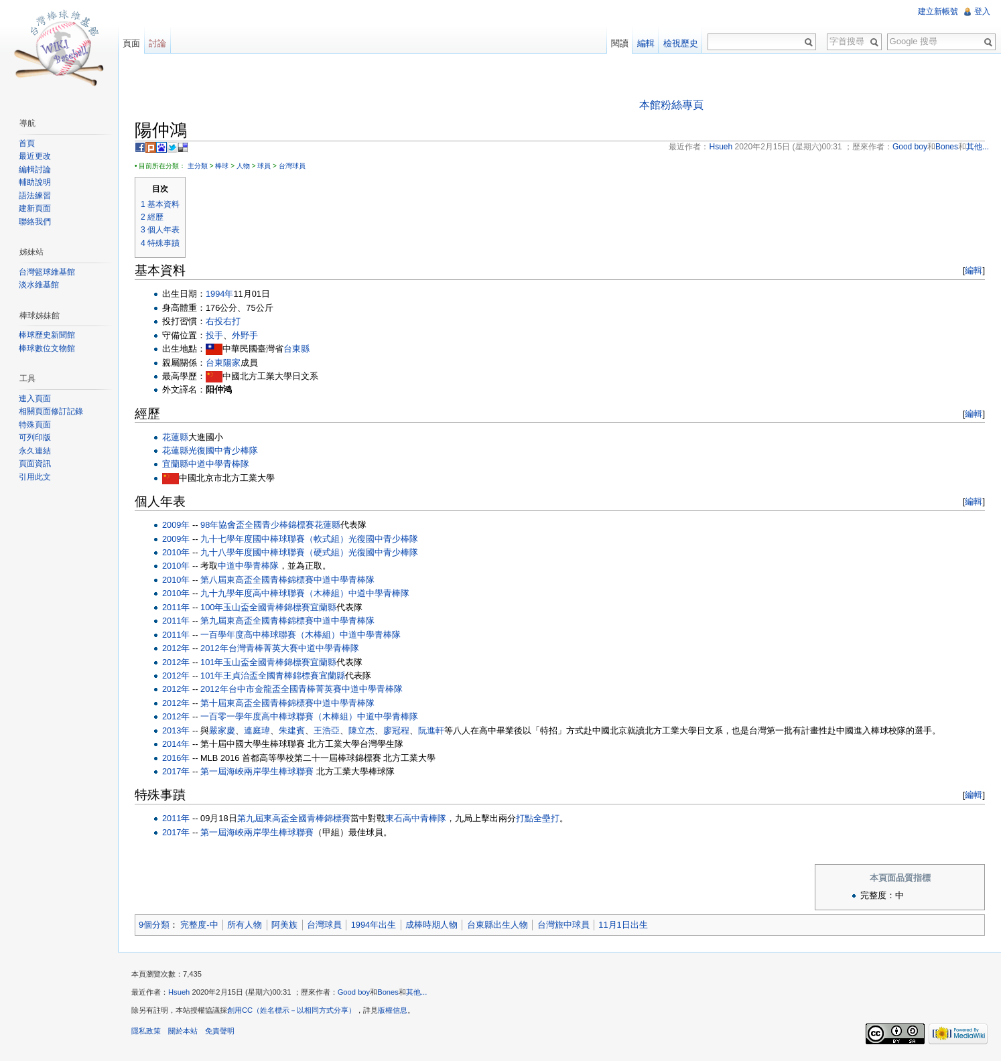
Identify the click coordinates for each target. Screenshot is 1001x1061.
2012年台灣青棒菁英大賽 (248, 648)
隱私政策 (146, 1031)
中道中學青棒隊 (218, 464)
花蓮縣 (175, 437)
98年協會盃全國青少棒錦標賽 (257, 525)
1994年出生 (373, 925)
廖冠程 (396, 730)
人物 (243, 165)
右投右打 (223, 321)
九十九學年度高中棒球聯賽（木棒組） (274, 593)
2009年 (176, 525)
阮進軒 (431, 730)
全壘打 (546, 818)
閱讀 (619, 43)
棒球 (221, 165)
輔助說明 (35, 182)
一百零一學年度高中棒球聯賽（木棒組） (278, 716)
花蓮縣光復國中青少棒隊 (210, 450)
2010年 (176, 552)
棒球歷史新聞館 (47, 335)
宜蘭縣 (175, 464)
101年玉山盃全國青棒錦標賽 (255, 662)
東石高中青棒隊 (415, 818)
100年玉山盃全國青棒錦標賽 (255, 607)
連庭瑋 (257, 730)
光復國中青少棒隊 (383, 539)
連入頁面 (35, 398)
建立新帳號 (938, 11)
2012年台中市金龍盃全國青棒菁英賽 (270, 689)
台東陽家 (223, 363)
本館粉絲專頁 (671, 105)
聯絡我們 (35, 221)
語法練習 (35, 195)
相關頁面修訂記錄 (51, 411)
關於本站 (183, 1031)
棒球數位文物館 (47, 348)
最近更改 (35, 156)
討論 (157, 43)
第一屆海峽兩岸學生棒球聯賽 (257, 771)
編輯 (973, 270)
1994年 (219, 294)
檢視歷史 (680, 43)
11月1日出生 (622, 925)
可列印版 (35, 437)
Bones (388, 992)
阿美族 (284, 925)
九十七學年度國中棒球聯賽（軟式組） (274, 539)
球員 (264, 165)
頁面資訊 (35, 463)
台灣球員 (292, 165)
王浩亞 (327, 730)
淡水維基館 (39, 284)
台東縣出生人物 (497, 925)
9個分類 (154, 925)
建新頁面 (35, 208)
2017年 (176, 771)
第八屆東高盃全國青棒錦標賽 (257, 580)
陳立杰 (361, 730)
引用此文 (35, 477)
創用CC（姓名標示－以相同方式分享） (291, 1010)
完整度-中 (199, 925)
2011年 (176, 607)
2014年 (176, 744)
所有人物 (244, 925)
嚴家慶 (222, 730)
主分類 (198, 165)
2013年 (176, 730)
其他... (416, 992)
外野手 (245, 335)
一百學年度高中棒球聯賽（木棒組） (270, 635)
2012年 (176, 648)
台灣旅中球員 (563, 925)
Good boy (354, 992)
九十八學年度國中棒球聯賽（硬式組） (274, 552)
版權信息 (392, 1010)
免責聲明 (220, 1031)
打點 (524, 818)
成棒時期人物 (431, 925)
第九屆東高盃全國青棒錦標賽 (257, 621)
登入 (982, 11)
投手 (214, 335)
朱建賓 (292, 730)
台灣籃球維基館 (47, 272)
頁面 (131, 43)
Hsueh (179, 992)
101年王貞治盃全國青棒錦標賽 (259, 675)
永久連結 (35, 450)
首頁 (27, 143)
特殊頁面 (35, 424)
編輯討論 (35, 169)
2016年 (176, 758)
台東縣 (296, 349)
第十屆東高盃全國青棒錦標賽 (257, 703)
